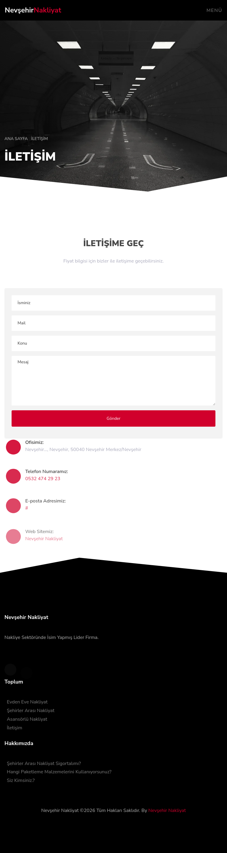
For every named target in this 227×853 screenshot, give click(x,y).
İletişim (14, 728)
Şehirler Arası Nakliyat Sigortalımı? (44, 763)
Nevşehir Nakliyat (44, 544)
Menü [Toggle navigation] (214, 10)
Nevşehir (33, 10)
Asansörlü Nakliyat (27, 719)
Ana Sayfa (16, 139)
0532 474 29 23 (42, 482)
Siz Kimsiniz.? (21, 780)
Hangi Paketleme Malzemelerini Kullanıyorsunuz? (59, 772)
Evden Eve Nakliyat (27, 702)
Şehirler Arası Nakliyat (30, 710)
